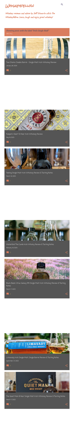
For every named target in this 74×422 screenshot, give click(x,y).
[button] (66, 70)
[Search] (62, 4)
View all (9, 34)
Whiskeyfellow (19, 6)
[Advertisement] (37, 92)
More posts (37, 416)
